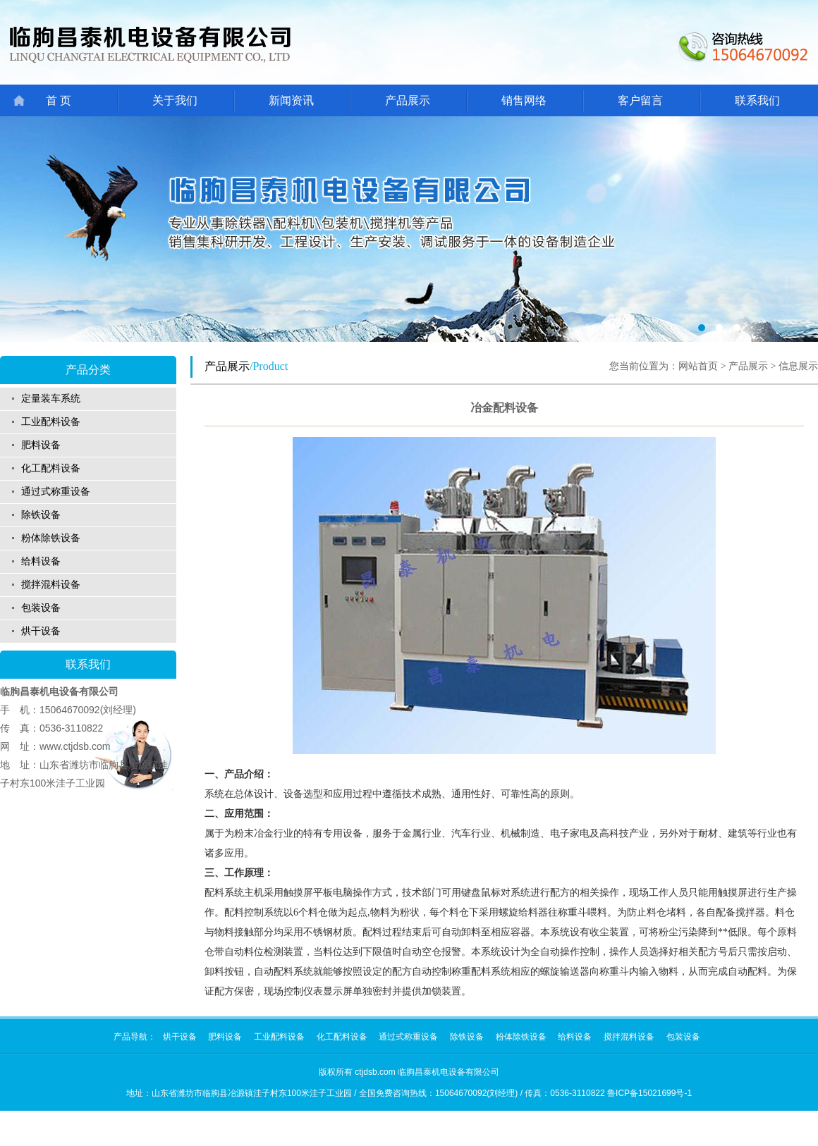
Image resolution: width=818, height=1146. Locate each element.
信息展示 (798, 366)
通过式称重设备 (55, 491)
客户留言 (640, 100)
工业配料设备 (50, 422)
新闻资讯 (291, 100)
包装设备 (41, 608)
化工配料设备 (50, 468)
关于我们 (174, 100)
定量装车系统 (50, 398)
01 (409, 229)
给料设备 (41, 561)
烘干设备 (41, 631)
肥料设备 (41, 445)
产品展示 (407, 100)
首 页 (58, 100)
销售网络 (524, 100)
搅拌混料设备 (50, 584)
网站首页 (698, 366)
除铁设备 (41, 515)
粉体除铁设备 (50, 538)
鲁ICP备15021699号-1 (649, 1093)
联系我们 (757, 100)
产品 (122, 1037)
